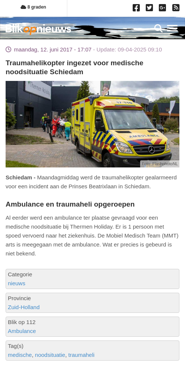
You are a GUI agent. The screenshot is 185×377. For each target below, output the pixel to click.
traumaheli (81, 355)
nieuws (16, 283)
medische (20, 355)
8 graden (33, 7)
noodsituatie (50, 355)
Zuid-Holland (24, 307)
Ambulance (22, 331)
